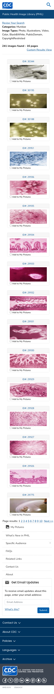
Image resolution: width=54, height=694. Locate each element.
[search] (49, 5)
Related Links (14, 559)
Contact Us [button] (11, 622)
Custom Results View (39, 50)
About (9, 574)
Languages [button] (11, 650)
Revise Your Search (13, 23)
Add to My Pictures (21, 81)
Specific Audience (16, 543)
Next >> (48, 521)
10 (40, 521)
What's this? (12, 609)
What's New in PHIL (18, 535)
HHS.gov (6, 687)
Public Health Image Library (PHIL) (22, 14)
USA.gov (18, 687)
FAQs (9, 551)
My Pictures (15, 527)
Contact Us (12, 566)
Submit (43, 610)
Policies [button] (9, 641)
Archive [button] (9, 659)
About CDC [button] (11, 632)
